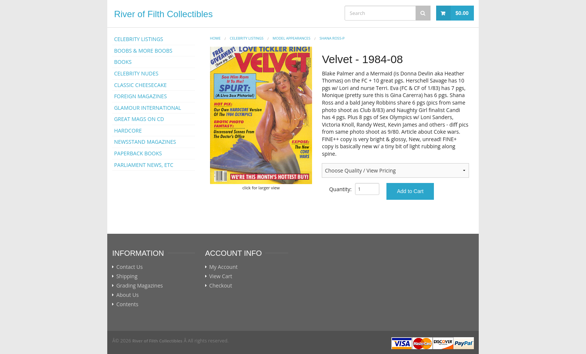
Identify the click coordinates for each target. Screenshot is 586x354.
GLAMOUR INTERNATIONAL (147, 107)
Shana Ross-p (332, 38)
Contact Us (129, 267)
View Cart (220, 276)
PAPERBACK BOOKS (138, 153)
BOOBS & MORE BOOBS (143, 50)
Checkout (220, 285)
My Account (223, 267)
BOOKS (123, 61)
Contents (127, 304)
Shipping (127, 276)
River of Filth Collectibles (163, 14)
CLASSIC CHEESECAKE (140, 84)
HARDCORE (128, 130)
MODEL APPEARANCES (292, 38)
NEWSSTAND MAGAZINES (145, 141)
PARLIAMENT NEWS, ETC (143, 164)
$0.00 (462, 13)
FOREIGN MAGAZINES (140, 96)
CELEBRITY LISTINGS (138, 39)
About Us (127, 295)
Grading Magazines (139, 285)
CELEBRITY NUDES (136, 73)
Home (215, 38)
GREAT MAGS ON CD (139, 118)
